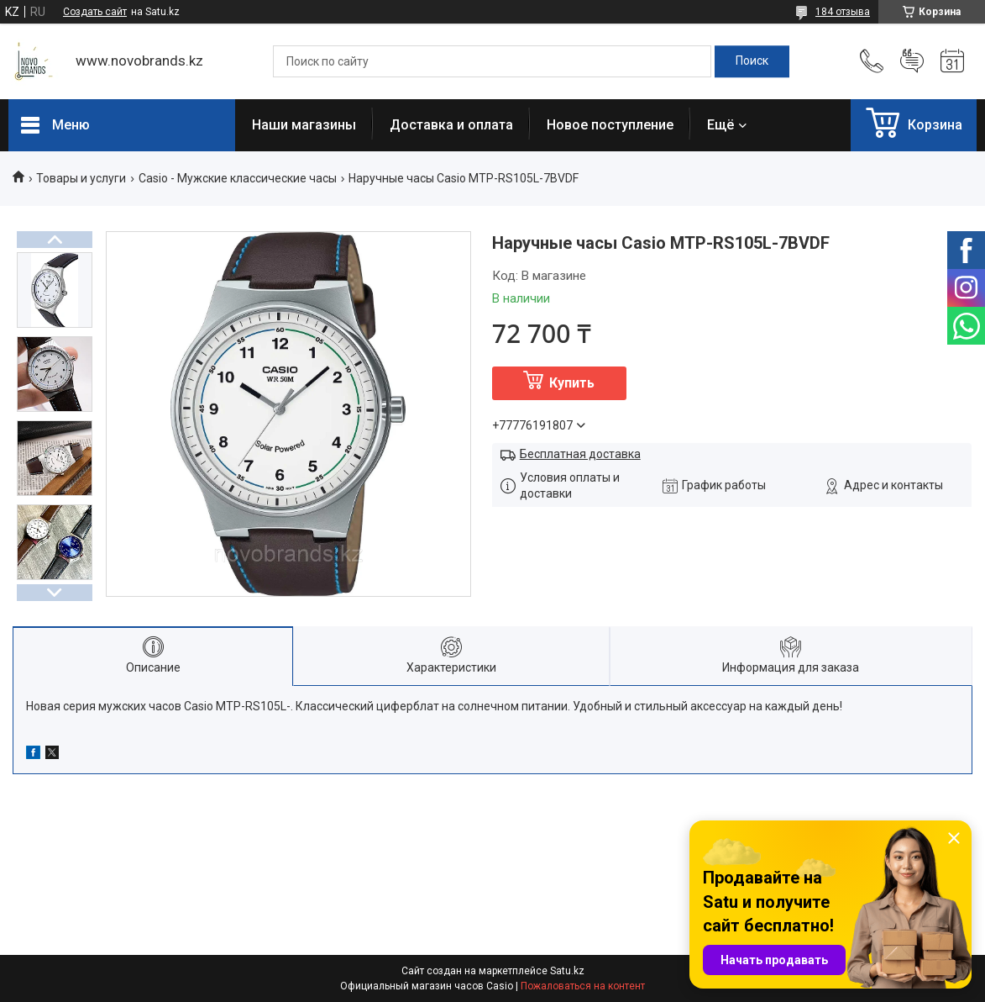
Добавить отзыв (912, 61)
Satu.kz (567, 971)
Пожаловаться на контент (583, 986)
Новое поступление (610, 125)
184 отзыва (842, 12)
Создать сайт (95, 12)
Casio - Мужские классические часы (238, 178)
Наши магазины (304, 125)
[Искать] (752, 61)
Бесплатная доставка (580, 454)
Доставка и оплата (451, 125)
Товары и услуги (81, 178)
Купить (572, 383)
